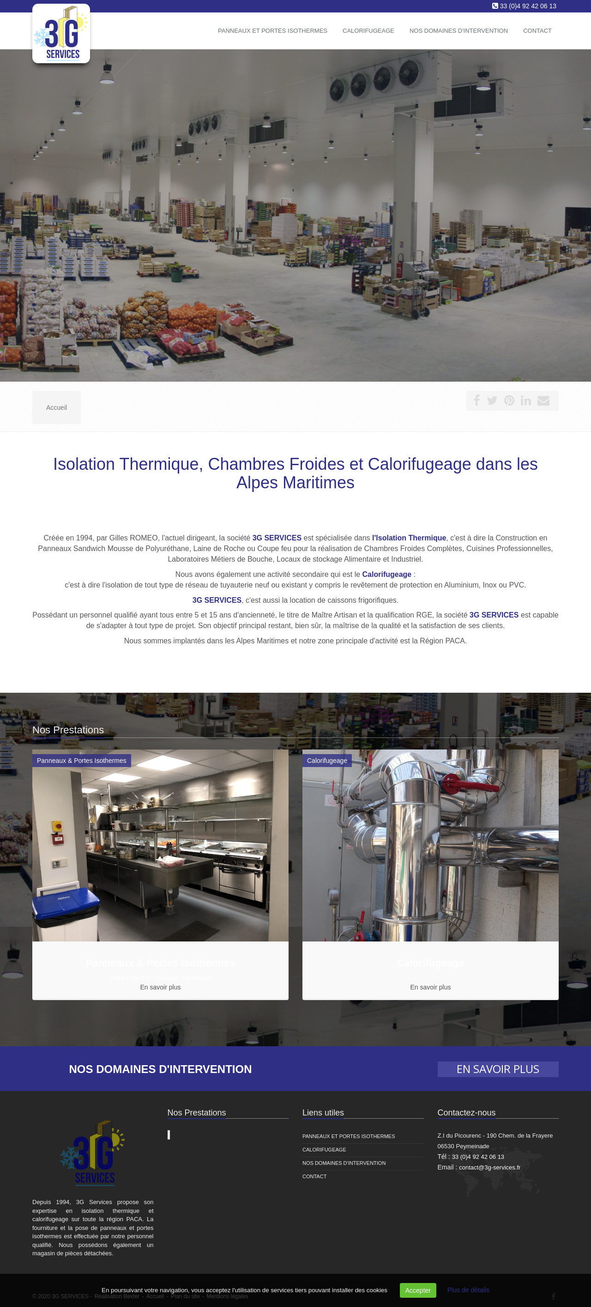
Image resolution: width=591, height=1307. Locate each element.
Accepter (418, 1290)
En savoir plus (160, 987)
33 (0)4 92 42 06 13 (528, 6)
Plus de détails (468, 1290)
